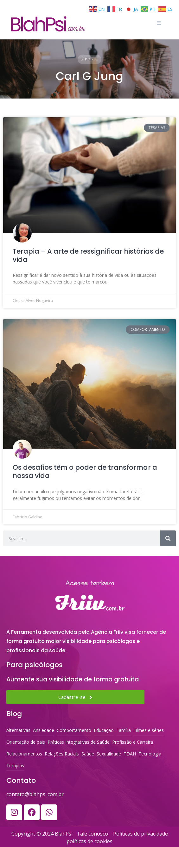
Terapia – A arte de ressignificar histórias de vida (88, 255)
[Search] (168, 538)
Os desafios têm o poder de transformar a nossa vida (85, 471)
